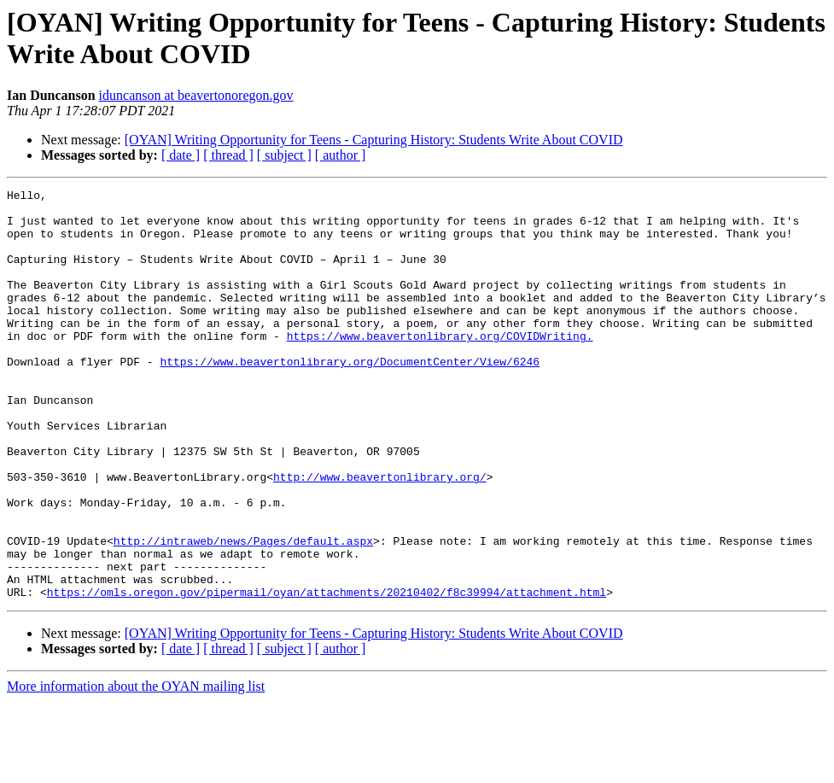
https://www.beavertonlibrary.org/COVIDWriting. (440, 366)
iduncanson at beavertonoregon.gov (196, 95)
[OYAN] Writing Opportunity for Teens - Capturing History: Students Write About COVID (374, 139)
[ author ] (340, 155)
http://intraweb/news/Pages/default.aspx (243, 612)
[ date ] (180, 155)
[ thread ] (228, 155)
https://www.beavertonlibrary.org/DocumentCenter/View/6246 (349, 397)
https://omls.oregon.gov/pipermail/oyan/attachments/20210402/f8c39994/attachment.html (326, 673)
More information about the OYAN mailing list (136, 768)
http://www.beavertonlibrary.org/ (380, 535)
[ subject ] (284, 155)
